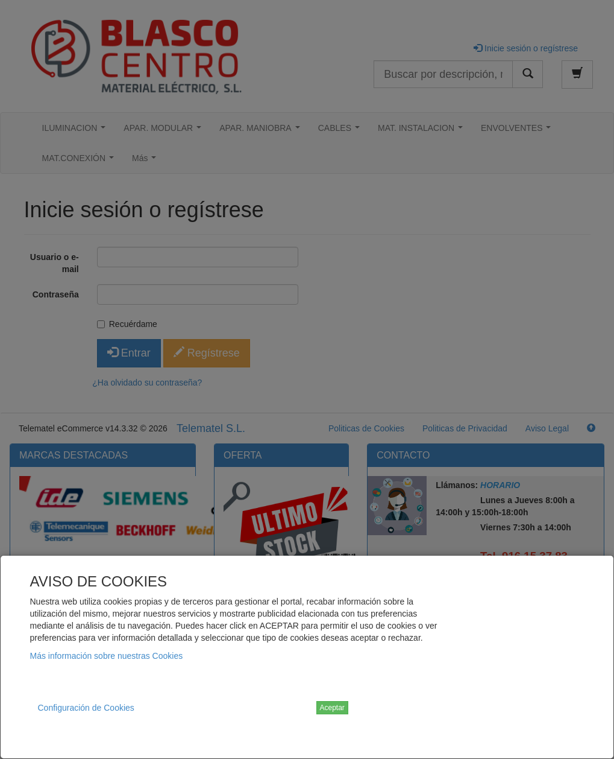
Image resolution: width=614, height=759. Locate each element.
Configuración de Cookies (86, 708)
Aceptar (332, 707)
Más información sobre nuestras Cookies (106, 656)
